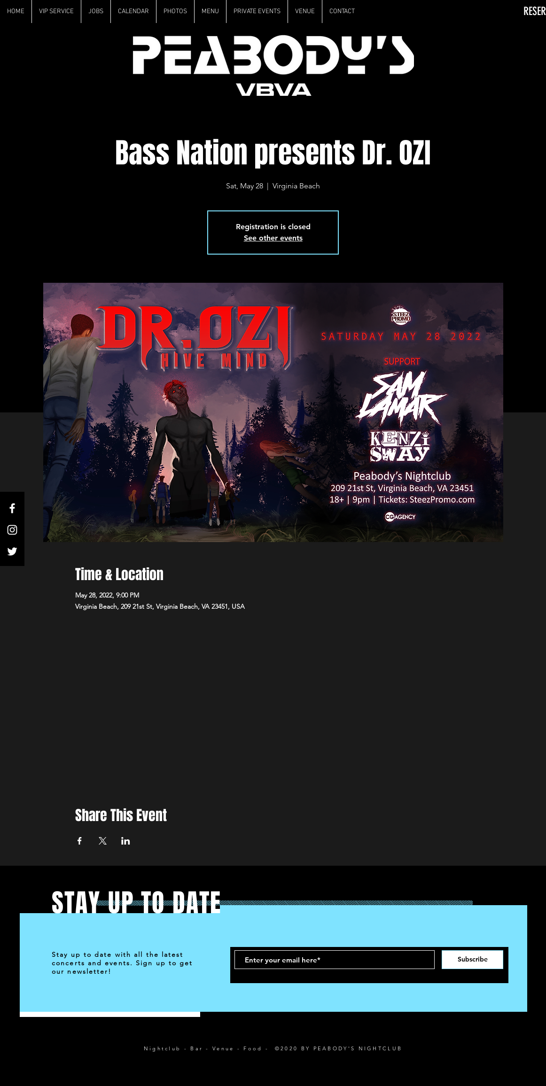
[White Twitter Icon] (12, 551)
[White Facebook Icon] (12, 508)
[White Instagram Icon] (12, 529)
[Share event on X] (102, 841)
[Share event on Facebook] (79, 841)
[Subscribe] (472, 959)
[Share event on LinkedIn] (125, 841)
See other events (273, 237)
